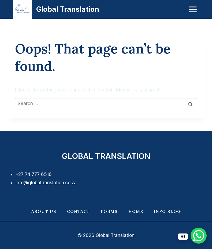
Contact (78, 211)
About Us (43, 211)
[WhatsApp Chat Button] (199, 236)
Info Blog (167, 211)
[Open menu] (193, 9)
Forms (109, 211)
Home (135, 211)
